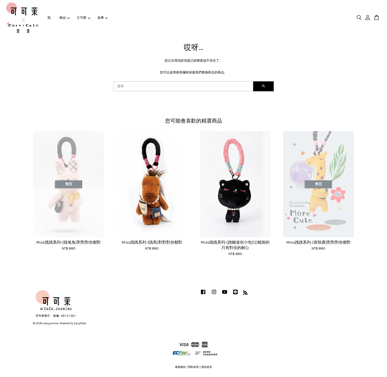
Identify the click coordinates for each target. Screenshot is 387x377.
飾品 (64, 17)
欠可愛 (83, 17)
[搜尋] (183, 86)
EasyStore (80, 323)
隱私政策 (193, 367)
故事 (102, 17)
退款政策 (206, 367)
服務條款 (180, 367)
